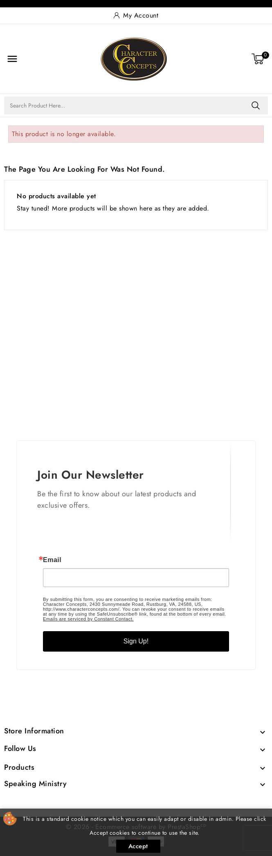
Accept (138, 846)
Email (52, 560)
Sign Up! (136, 641)
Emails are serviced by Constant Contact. (88, 618)
